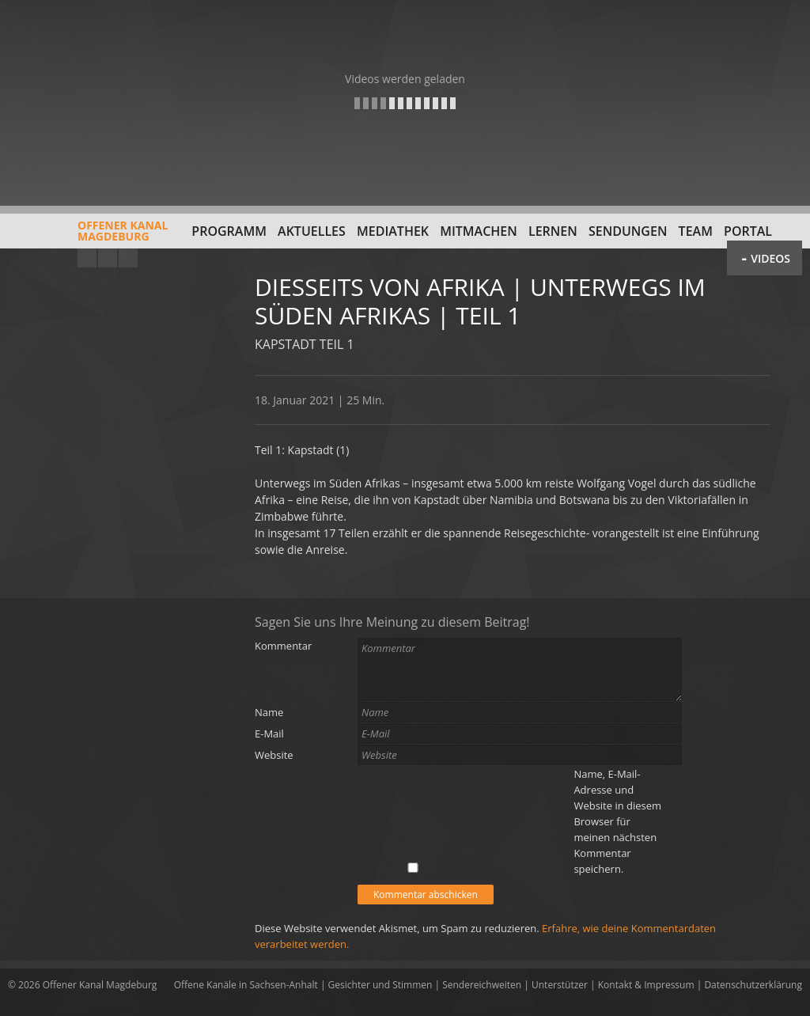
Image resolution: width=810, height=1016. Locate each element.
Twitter (128, 257)
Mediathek (393, 231)
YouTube (87, 257)
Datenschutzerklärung (753, 984)
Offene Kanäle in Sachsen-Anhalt (246, 984)
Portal (748, 231)
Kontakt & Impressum (646, 984)
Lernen (552, 231)
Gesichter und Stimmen (380, 984)
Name (269, 712)
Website (274, 755)
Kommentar (283, 646)
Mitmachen (478, 231)
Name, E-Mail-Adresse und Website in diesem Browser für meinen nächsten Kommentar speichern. (617, 821)
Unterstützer (560, 984)
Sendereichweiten (481, 984)
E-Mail (269, 733)
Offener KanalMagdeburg (88, 236)
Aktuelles (312, 231)
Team (696, 231)
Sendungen (628, 231)
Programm (229, 231)
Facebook (107, 257)
